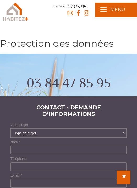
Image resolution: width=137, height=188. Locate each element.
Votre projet (19, 125)
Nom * (15, 142)
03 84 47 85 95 (69, 7)
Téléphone (18, 159)
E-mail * (16, 175)
